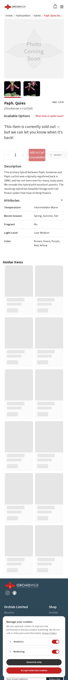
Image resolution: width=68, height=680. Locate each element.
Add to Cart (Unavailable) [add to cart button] (37, 155)
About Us (9, 612)
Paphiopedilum (23, 15)
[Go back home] (30, 6)
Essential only (34, 662)
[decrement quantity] (8, 155)
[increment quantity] (23, 155)
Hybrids (37, 15)
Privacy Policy (49, 633)
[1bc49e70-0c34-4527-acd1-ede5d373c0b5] (12, 89)
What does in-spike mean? (50, 116)
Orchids (9, 15)
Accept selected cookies (34, 670)
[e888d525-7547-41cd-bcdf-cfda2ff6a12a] (31, 89)
